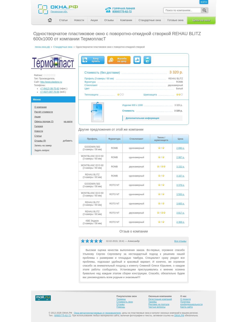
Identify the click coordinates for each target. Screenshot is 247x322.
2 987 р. (181, 157)
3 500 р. (181, 194)
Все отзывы (180, 241)
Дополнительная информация (142, 118)
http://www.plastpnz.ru (51, 82)
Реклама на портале (158, 304)
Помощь (120, 307)
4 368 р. (181, 222)
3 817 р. (181, 213)
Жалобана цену (121, 60)
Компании (126, 20)
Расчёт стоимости (43, 112)
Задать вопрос (41, 150)
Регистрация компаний (160, 299)
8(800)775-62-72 (122, 11)
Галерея (38, 126)
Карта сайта (186, 307)
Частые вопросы (156, 307)
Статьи (38, 136)
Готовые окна (175, 20)
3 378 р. (181, 185)
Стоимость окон (124, 302)
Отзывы (109, 20)
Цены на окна (201, 20)
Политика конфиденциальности (191, 303)
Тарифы (152, 302)
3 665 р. (181, 203)
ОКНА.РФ (179, 315)
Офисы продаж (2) (43, 121)
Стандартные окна (150, 20)
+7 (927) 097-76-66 (49, 92)
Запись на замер (43, 145)
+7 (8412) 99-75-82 (49, 88)
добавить (67, 140)
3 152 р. (181, 166)
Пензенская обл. (59, 11)
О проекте (185, 299)
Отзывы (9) (40, 140)
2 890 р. (181, 148)
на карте (68, 121)
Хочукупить (96, 60)
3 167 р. (181, 176)
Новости (38, 131)
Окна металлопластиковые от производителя (97, 313)
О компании (40, 107)
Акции (37, 116)
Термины (121, 299)
